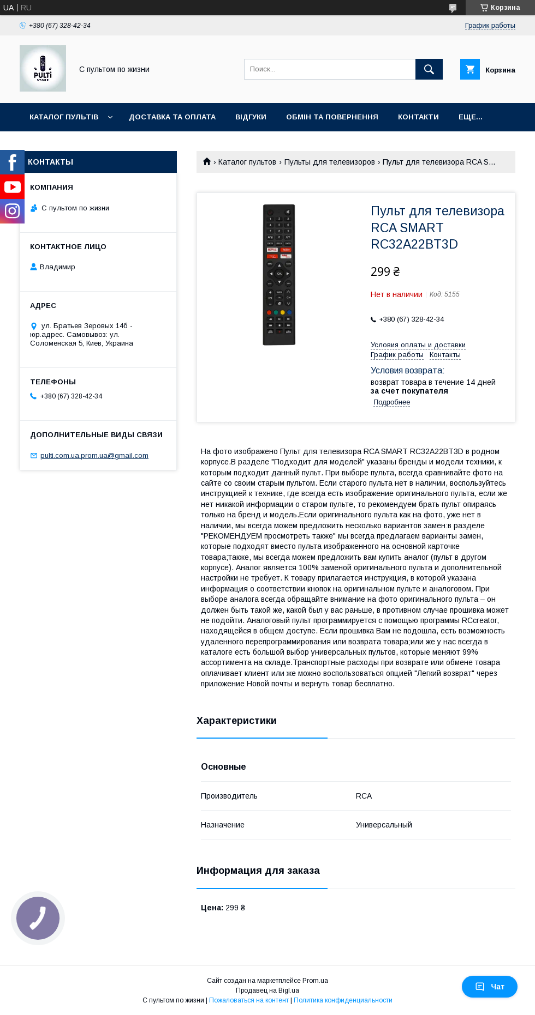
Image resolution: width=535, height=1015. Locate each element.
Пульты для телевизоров (329, 162)
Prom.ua (315, 980)
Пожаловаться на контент (249, 1000)
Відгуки (250, 117)
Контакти (418, 117)
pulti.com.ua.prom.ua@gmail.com (94, 455)
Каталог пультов (247, 162)
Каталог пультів (63, 117)
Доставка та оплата (172, 117)
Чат (489, 987)
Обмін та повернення (332, 117)
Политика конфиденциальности (343, 1000)
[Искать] (429, 69)
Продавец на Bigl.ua (267, 990)
